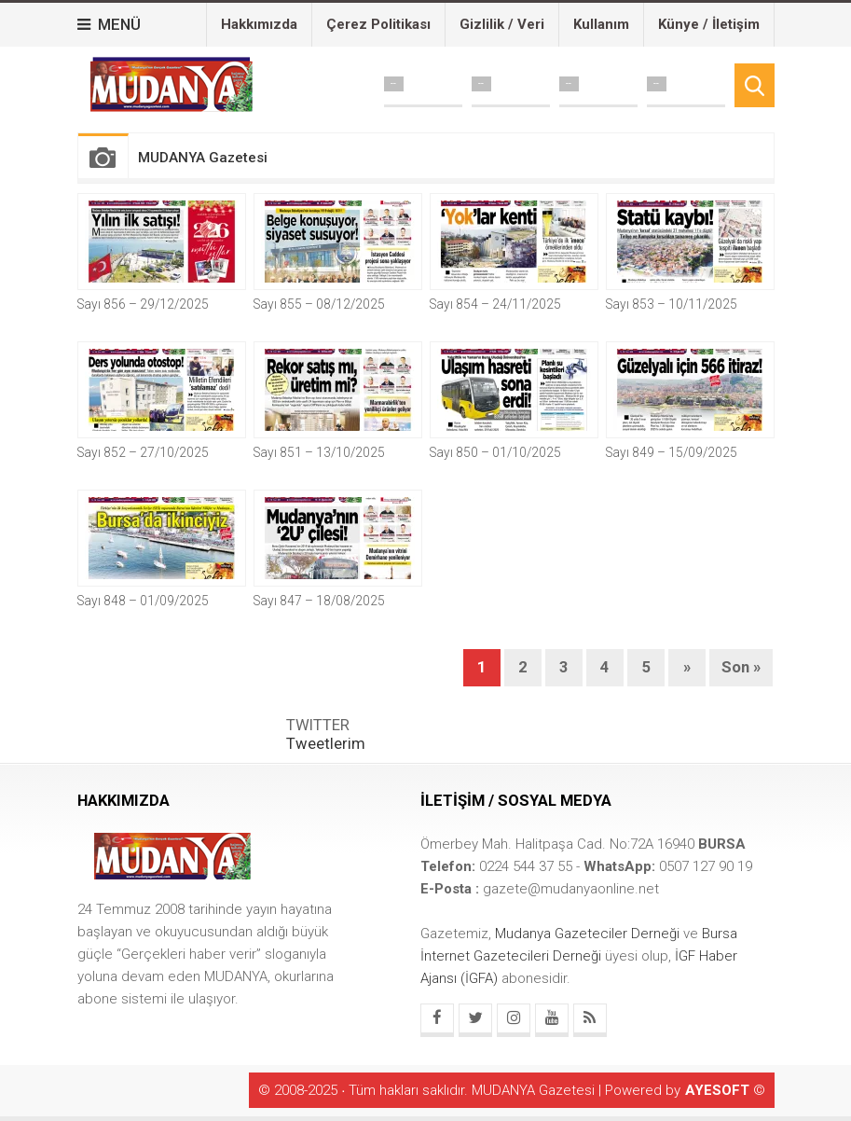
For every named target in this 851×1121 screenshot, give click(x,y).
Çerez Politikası (378, 24)
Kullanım (601, 24)
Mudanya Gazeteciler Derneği (589, 933)
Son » (741, 667)
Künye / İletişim (709, 24)
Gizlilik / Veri (502, 24)
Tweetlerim (325, 744)
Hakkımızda (259, 24)
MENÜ (109, 25)
